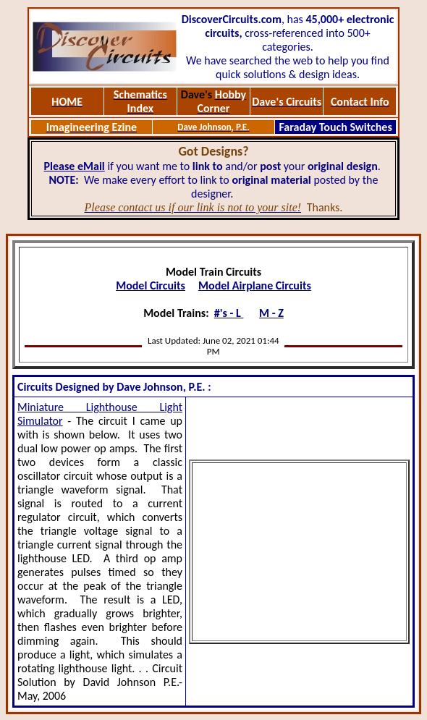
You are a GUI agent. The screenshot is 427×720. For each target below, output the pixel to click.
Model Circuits (150, 285)
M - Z (271, 313)
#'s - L (229, 313)
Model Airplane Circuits (254, 285)
